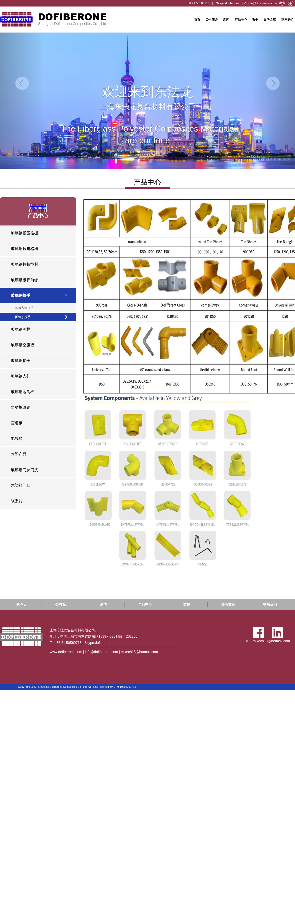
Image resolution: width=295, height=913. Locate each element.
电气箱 (17, 438)
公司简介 (212, 19)
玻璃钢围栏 (20, 329)
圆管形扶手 (22, 317)
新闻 (226, 19)
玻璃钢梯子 (20, 360)
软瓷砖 (17, 501)
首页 (197, 19)
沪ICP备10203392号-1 (123, 686)
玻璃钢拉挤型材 (24, 264)
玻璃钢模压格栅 (24, 233)
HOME (20, 604)
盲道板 (17, 423)
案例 (255, 19)
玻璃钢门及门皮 (24, 470)
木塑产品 (18, 454)
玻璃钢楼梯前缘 (24, 280)
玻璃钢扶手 (20, 295)
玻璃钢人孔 (20, 376)
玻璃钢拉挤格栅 (24, 249)
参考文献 (270, 19)
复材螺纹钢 (20, 407)
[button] (22, 101)
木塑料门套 (20, 485)
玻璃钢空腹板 (22, 345)
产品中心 (241, 19)
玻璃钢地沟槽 (22, 392)
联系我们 (287, 19)
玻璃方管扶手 (24, 308)
